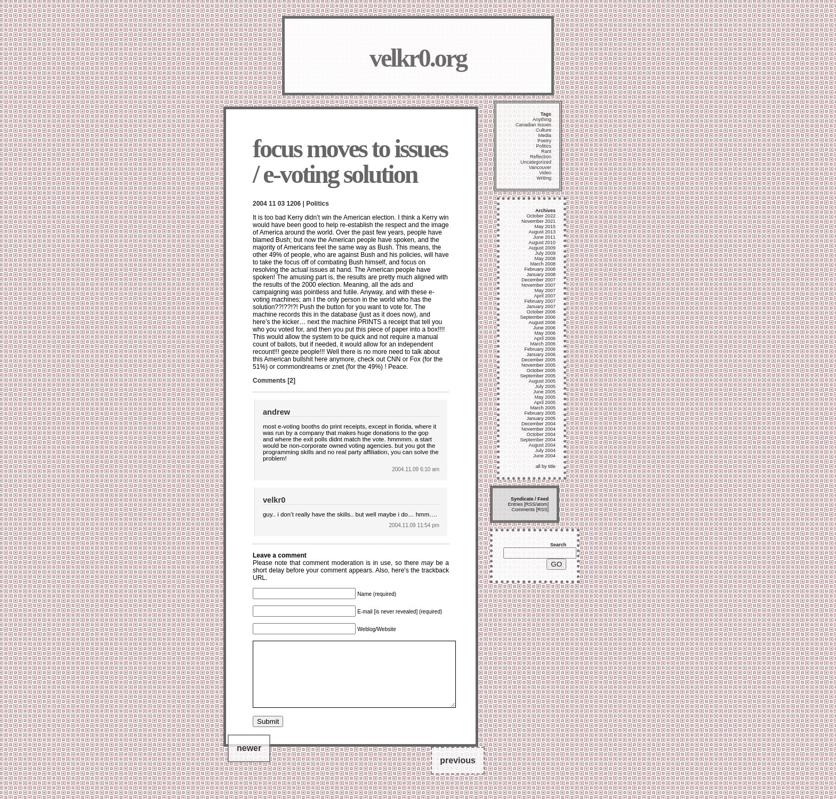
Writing (543, 178)
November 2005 (538, 365)
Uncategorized (535, 162)
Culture (543, 130)
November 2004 (538, 429)
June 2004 (544, 455)
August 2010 (542, 242)
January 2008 (541, 274)
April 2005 (545, 402)
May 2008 (545, 258)
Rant (546, 151)
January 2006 (541, 354)
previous (458, 773)
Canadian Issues (533, 124)
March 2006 (543, 343)
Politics (317, 203)
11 (272, 203)
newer (249, 760)
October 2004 (541, 434)
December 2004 (538, 423)
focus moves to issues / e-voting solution (350, 161)
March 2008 (543, 264)
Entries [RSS (521, 504)
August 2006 (542, 322)
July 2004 (545, 450)
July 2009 (545, 253)
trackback (435, 570)
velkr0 (274, 500)
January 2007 (541, 306)
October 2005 (541, 370)
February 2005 (540, 413)
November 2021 (538, 221)
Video (545, 172)
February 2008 (540, 269)
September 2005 (538, 375)
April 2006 (545, 338)
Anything (542, 119)
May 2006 (545, 333)
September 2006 (538, 317)
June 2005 (544, 391)
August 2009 (542, 248)
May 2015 (545, 226)
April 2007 (545, 295)
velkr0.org (418, 58)
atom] (542, 504)
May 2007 (545, 290)
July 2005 (545, 386)
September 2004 (538, 439)
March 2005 (543, 407)
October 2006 (541, 311)
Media (544, 135)
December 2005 (538, 359)
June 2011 (544, 237)
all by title (545, 466)
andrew (276, 412)
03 (281, 203)
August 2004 (542, 445)
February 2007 (540, 301)
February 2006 (540, 349)
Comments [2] (274, 380)
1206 (293, 203)
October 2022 (541, 216)
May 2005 (545, 397)
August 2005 (542, 381)
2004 (260, 203)
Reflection (540, 156)
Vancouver (540, 167)
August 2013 (542, 232)
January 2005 (541, 418)
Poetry (544, 140)
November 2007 (538, 285)
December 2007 (538, 280)
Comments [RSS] (530, 509)
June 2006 (544, 327)
